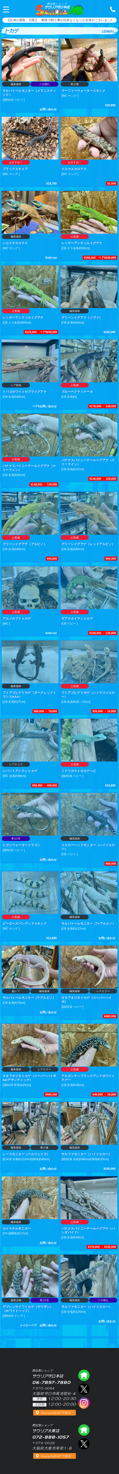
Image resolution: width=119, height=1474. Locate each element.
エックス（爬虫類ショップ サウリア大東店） (84, 1444)
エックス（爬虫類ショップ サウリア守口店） (84, 1389)
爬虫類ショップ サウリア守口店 (84, 1375)
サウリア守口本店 (56, 5)
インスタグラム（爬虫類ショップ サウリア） (84, 1403)
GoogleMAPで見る (56, 1412)
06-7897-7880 (111, 9)
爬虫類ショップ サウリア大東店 (84, 1430)
